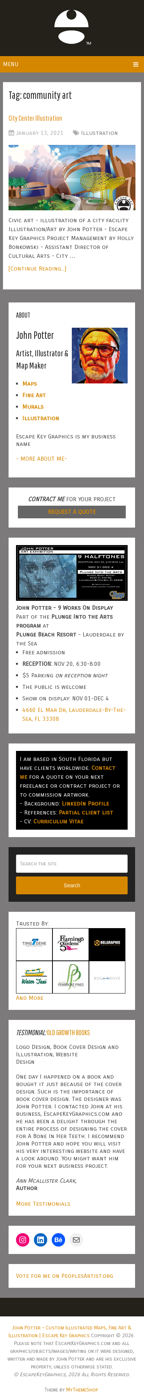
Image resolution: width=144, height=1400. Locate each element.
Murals (33, 406)
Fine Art (34, 395)
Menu (10, 64)
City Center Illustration (35, 118)
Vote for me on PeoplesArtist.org (64, 1275)
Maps (29, 383)
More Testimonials (43, 1203)
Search (72, 885)
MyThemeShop (82, 1390)
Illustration (99, 132)
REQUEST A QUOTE (72, 511)
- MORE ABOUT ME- (41, 458)
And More (30, 997)
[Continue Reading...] (37, 268)
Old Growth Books (68, 1032)
